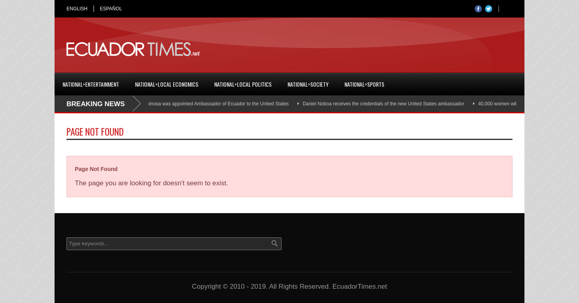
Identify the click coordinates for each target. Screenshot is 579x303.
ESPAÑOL (111, 9)
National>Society (308, 84)
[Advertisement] (367, 49)
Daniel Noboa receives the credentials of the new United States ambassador (385, 104)
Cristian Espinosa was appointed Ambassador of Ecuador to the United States (207, 104)
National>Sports (364, 84)
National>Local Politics (243, 84)
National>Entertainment (91, 84)
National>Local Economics (166, 84)
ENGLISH (77, 9)
